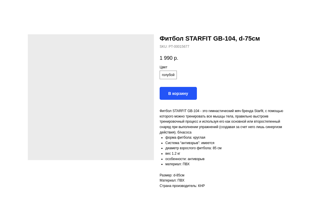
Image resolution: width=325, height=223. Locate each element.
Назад (15, 8)
